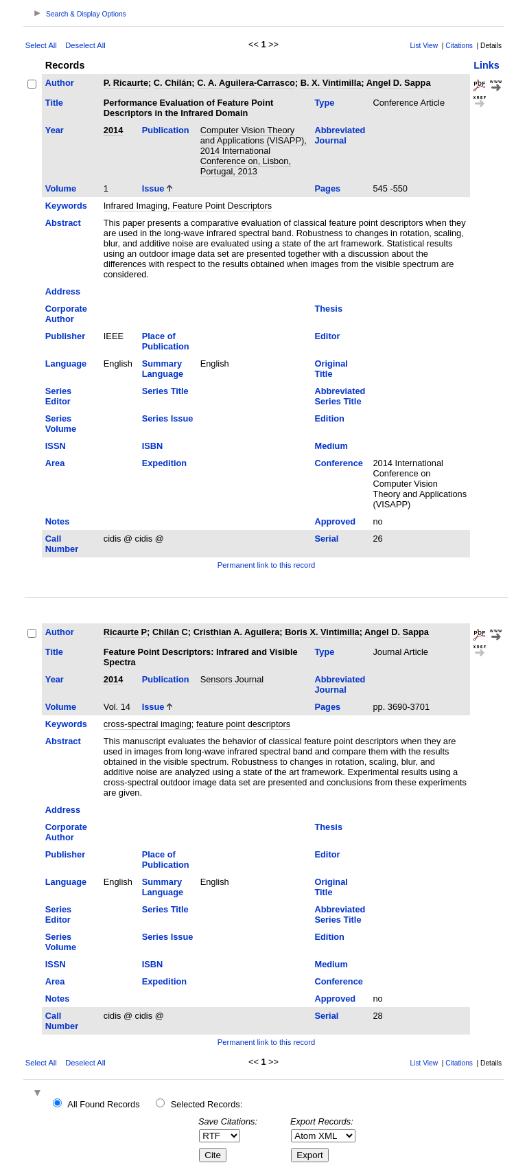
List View (424, 45)
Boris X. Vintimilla (322, 632)
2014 (113, 130)
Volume (60, 188)
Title (54, 102)
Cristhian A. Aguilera (237, 632)
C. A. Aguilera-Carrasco (246, 83)
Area (55, 463)
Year (54, 130)
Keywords (66, 205)
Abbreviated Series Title (339, 396)
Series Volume (60, 423)
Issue (153, 188)
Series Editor (58, 396)
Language (65, 363)
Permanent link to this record (266, 565)
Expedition (164, 463)
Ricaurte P (125, 632)
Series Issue (168, 418)
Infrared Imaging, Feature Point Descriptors (188, 205)
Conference (338, 463)
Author (59, 83)
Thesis (328, 308)
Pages (327, 188)
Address (62, 291)
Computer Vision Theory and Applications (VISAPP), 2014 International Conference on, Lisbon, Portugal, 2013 (253, 150)
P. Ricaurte (126, 83)
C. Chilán (172, 83)
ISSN (55, 446)
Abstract (63, 223)
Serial (326, 538)
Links (486, 65)
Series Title (165, 391)
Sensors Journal (232, 679)
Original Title (330, 368)
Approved (334, 521)
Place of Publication (165, 341)
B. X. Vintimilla (331, 83)
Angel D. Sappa (398, 83)
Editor (327, 336)
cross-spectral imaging (147, 724)
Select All (41, 45)
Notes (57, 521)
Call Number (61, 543)
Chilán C (170, 632)
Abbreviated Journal (339, 135)
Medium (330, 446)
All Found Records (103, 1104)
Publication (165, 130)
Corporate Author (66, 313)
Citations (459, 45)
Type (324, 102)
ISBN (152, 446)
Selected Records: (207, 1104)
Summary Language (162, 368)
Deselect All (85, 45)
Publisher (65, 336)
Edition (329, 418)
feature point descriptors (243, 724)
